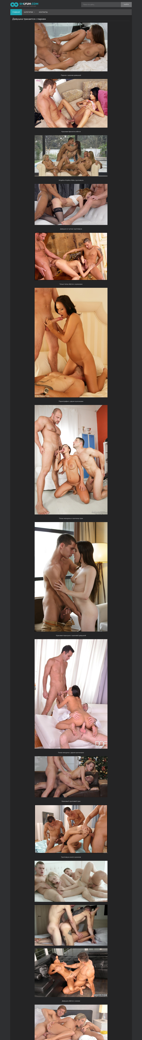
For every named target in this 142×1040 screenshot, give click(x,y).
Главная (16, 12)
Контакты (43, 12)
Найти (126, 4)
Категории (28, 12)
